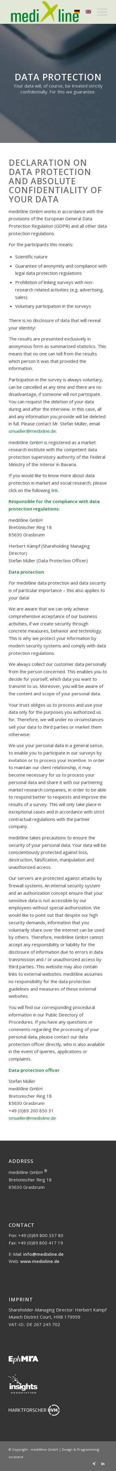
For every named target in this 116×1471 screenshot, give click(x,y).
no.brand (16, 1457)
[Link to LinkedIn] (102, 1463)
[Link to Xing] (94, 1463)
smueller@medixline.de (32, 431)
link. (55, 490)
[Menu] (99, 12)
